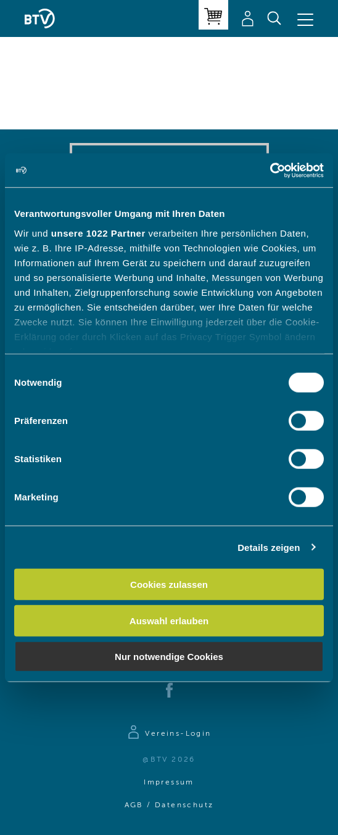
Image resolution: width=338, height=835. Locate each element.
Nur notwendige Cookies (169, 656)
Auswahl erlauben (169, 620)
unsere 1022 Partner (98, 232)
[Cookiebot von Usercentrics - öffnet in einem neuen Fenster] (270, 170)
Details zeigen (268, 547)
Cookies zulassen (169, 584)
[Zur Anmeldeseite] (168, 734)
